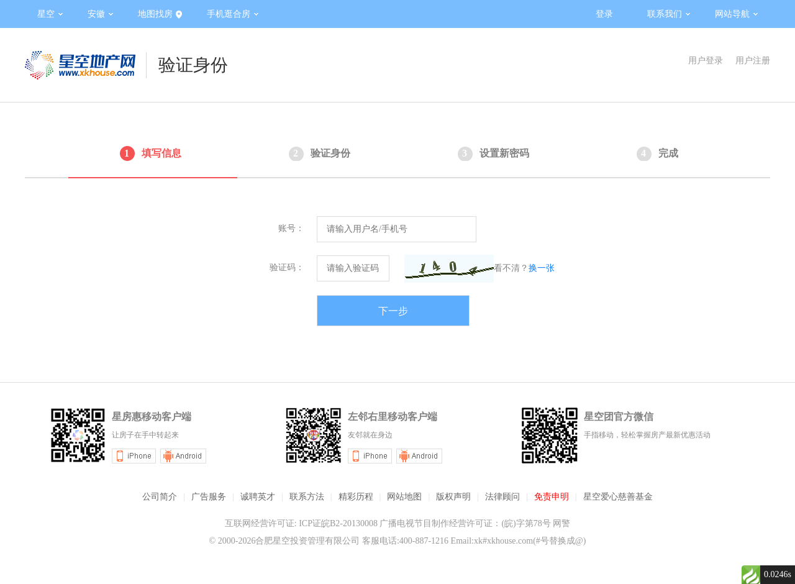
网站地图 (404, 496)
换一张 (542, 268)
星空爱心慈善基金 (618, 496)
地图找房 (160, 14)
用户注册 (752, 60)
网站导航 (736, 14)
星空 (50, 14)
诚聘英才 (257, 496)
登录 (604, 14)
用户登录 (705, 60)
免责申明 (551, 496)
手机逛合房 (232, 14)
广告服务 (208, 496)
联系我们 (668, 14)
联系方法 (306, 496)
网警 (561, 523)
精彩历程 (355, 496)
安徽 (100, 14)
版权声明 (453, 496)
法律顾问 (502, 496)
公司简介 (159, 496)
